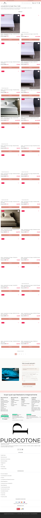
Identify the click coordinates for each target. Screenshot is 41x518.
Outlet (2, 464)
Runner (12, 403)
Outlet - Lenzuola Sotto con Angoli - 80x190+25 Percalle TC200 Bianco (30, 90)
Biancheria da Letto (4, 457)
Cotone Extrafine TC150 (35, 400)
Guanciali (2, 407)
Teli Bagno (23, 401)
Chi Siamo (2, 477)
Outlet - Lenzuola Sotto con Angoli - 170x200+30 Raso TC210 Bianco (10, 90)
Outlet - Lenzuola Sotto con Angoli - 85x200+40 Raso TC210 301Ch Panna (30, 174)
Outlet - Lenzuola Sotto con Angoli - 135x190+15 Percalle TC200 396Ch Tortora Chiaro (30, 286)
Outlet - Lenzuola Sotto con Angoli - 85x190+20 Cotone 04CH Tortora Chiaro (10, 314)
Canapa (32, 404)
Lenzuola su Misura (4, 400)
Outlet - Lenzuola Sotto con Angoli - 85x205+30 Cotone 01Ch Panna (30, 146)
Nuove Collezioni (4, 406)
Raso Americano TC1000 (35, 408)
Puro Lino (33, 403)
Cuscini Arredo (3, 408)
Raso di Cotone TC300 (35, 402)
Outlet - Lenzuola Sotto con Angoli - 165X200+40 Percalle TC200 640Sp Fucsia (29, 342)
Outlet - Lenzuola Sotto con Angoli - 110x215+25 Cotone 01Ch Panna (10, 202)
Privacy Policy (3, 492)
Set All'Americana (14, 404)
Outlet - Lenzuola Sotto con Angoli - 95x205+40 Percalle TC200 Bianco (10, 62)
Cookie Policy (3, 494)
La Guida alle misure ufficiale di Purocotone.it (7, 479)
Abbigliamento (3, 462)
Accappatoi (23, 400)
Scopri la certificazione (27, 386)
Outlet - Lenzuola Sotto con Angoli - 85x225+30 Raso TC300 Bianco (10, 146)
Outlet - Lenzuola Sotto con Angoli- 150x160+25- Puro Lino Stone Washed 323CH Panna (10, 230)
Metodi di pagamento (4, 481)
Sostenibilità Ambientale (4, 490)
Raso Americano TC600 (35, 407)
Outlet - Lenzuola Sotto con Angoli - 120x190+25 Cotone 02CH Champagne (30, 258)
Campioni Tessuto (3, 468)
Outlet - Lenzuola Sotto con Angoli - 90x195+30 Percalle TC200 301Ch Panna (10, 174)
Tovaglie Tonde (13, 402)
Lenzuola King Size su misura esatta (6, 475)
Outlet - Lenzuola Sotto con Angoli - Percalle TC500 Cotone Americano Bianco (9, 118)
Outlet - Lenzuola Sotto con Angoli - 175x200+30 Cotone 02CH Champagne (9, 258)
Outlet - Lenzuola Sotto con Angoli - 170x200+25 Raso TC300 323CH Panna (30, 202)
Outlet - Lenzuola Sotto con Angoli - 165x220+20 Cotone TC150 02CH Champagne (30, 230)
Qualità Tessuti (3, 455)
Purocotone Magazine (4, 473)
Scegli (10, 39)
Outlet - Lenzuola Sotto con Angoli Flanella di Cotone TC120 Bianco (30, 118)
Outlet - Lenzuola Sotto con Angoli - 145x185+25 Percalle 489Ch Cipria (10, 342)
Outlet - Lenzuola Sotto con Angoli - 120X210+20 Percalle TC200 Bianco (29, 62)
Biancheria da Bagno (4, 460)
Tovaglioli (12, 405)
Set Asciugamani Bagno (25, 403)
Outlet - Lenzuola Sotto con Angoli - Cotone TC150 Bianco (29, 35)
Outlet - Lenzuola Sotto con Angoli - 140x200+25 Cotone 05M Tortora (9, 286)
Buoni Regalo (3, 466)
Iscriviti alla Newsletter (30, 0)
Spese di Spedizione (4, 485)
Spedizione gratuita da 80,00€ (10, 0)
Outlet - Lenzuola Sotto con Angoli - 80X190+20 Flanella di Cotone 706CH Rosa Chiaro (30, 314)
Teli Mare (22, 402)
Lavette (22, 404)
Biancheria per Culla (4, 409)
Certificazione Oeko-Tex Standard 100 (6, 483)
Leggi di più (20, 11)
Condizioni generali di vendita (5, 487)
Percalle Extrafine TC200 (35, 401)
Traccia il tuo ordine (4, 496)
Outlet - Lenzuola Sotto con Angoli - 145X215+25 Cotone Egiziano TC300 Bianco (10, 35)
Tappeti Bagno (23, 405)
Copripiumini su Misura (5, 401)
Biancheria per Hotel (4, 410)
